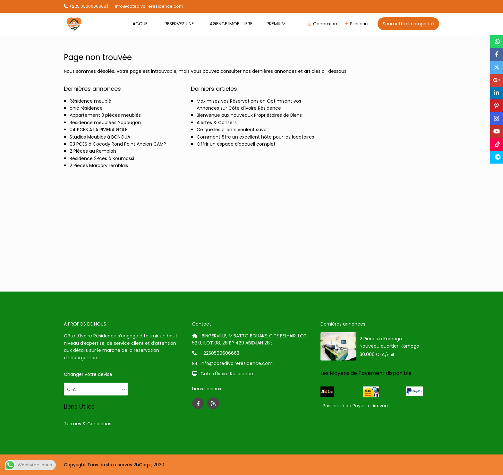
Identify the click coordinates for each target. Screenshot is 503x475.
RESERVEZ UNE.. (180, 24)
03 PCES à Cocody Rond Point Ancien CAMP (118, 144)
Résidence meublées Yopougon (105, 122)
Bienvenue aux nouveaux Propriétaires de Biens (249, 115)
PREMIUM (276, 24)
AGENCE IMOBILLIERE (231, 24)
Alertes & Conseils (217, 122)
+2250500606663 (219, 353)
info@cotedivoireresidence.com (236, 363)
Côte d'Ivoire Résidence (226, 373)
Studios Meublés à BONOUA (100, 137)
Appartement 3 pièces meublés (105, 115)
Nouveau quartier (379, 346)
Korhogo (410, 346)
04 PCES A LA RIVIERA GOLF (98, 129)
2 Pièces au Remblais (93, 151)
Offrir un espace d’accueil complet (236, 144)
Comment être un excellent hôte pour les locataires (255, 137)
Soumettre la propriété (408, 24)
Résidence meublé (90, 101)
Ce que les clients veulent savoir (233, 129)
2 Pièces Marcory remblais (99, 165)
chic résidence (86, 108)
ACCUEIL (141, 24)
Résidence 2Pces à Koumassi (102, 158)
